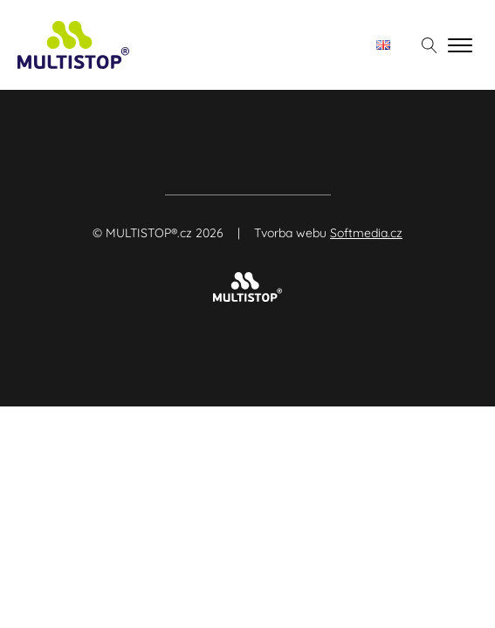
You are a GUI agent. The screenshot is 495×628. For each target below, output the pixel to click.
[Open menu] (460, 45)
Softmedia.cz (366, 233)
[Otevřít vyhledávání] (429, 45)
